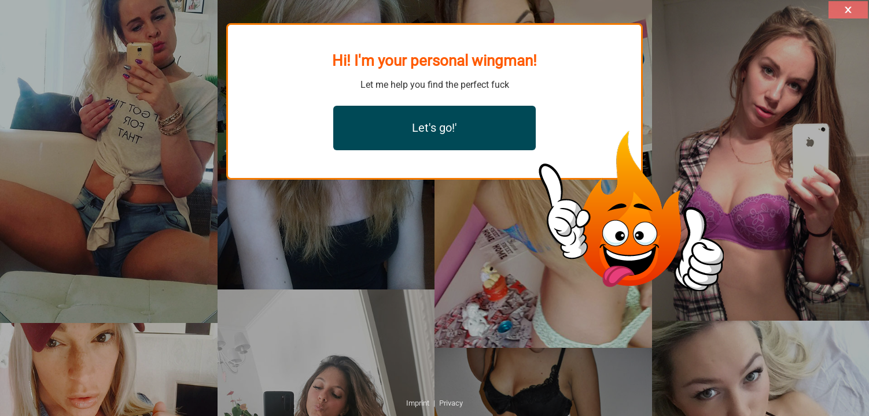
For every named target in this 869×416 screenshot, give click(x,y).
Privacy (451, 403)
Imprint (417, 403)
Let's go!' (434, 128)
